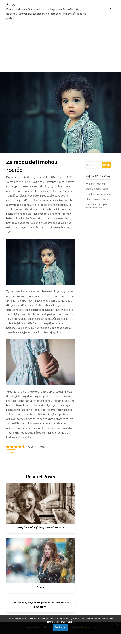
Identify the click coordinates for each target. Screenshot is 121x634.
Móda (11, 452)
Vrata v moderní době (97, 188)
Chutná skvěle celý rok (97, 198)
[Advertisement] (60, 50)
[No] (117, 624)
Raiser (11, 4)
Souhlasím (60, 627)
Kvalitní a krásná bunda (98, 193)
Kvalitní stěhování (95, 183)
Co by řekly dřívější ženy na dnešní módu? (40, 527)
